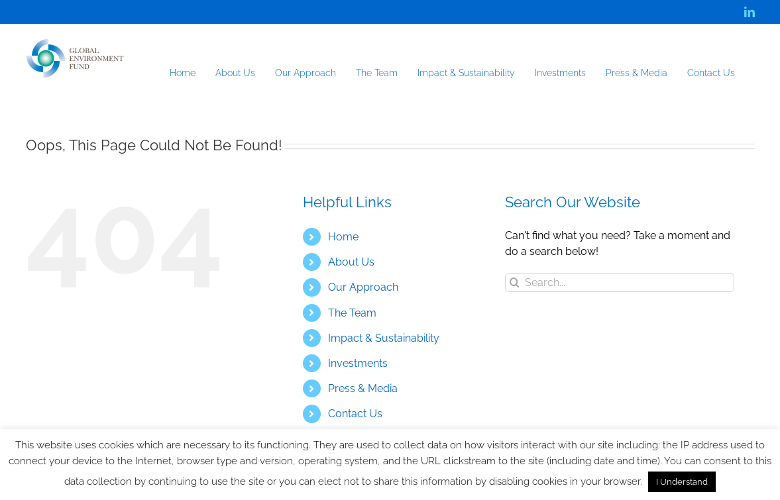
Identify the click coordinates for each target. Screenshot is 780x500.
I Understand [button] (682, 482)
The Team (352, 313)
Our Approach (363, 287)
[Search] (514, 282)
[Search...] (620, 282)
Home (343, 236)
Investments (358, 363)
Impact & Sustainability (383, 338)
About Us (351, 262)
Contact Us (355, 413)
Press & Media (363, 388)
